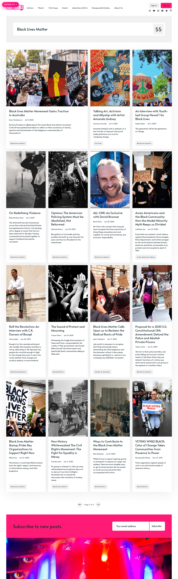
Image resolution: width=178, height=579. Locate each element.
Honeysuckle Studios (101, 8)
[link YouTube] (154, 11)
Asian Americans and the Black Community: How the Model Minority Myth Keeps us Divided (151, 218)
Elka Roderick (98, 454)
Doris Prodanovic (15, 120)
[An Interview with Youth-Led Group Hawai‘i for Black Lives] (152, 99)
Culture (30, 8)
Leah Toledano (99, 339)
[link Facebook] (162, 11)
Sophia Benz (140, 123)
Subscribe (157, 526)
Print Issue (53, 8)
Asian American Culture (146, 257)
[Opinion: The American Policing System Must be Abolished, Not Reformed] (68, 206)
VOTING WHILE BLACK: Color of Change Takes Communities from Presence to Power (150, 447)
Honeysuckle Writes (142, 457)
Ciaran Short (56, 335)
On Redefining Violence (25, 213)
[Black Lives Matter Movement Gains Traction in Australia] (47, 99)
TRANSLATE (10, 5)
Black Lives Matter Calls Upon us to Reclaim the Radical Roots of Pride (108, 330)
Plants (41, 8)
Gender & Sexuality (102, 372)
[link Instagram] (158, 11)
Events (65, 8)
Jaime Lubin (13, 339)
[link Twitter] (167, 11)
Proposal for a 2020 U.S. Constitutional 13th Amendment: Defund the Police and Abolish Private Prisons (152, 334)
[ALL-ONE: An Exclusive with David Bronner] (110, 206)
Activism (98, 143)
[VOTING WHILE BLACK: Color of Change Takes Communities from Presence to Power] (152, 436)
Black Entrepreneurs (18, 372)
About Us (118, 8)
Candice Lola (56, 461)
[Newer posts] (80, 504)
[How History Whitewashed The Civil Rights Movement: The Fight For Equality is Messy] (68, 436)
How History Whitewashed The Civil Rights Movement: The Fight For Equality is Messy (66, 449)
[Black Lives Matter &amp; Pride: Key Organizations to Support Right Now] (26, 436)
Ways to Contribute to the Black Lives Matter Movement (108, 445)
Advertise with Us (80, 8)
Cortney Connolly (99, 123)
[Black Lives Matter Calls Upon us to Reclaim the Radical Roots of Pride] (110, 321)
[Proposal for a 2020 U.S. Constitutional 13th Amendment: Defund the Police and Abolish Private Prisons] (152, 321)
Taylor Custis (140, 347)
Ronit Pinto (97, 221)
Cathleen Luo (140, 229)
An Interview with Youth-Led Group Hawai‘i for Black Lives (151, 115)
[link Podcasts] (150, 11)
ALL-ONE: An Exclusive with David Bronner (107, 215)
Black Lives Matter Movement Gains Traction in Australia (39, 113)
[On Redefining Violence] (26, 206)
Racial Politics (58, 372)
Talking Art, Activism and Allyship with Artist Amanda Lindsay (109, 115)
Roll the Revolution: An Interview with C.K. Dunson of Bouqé (24, 330)
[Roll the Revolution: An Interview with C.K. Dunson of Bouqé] (26, 321)
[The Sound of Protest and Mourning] (68, 321)
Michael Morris (57, 229)
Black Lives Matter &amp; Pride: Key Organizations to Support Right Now (21, 447)
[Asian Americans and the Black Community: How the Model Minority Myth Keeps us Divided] (152, 206)
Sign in (154, 5)
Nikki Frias (13, 457)
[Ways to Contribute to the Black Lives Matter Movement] (110, 436)
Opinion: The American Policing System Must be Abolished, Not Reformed (67, 218)
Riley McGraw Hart (16, 217)
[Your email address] (130, 526)
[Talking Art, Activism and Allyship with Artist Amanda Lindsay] (110, 99)
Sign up (166, 5)
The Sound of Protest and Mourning (68, 328)
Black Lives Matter (18, 143)
